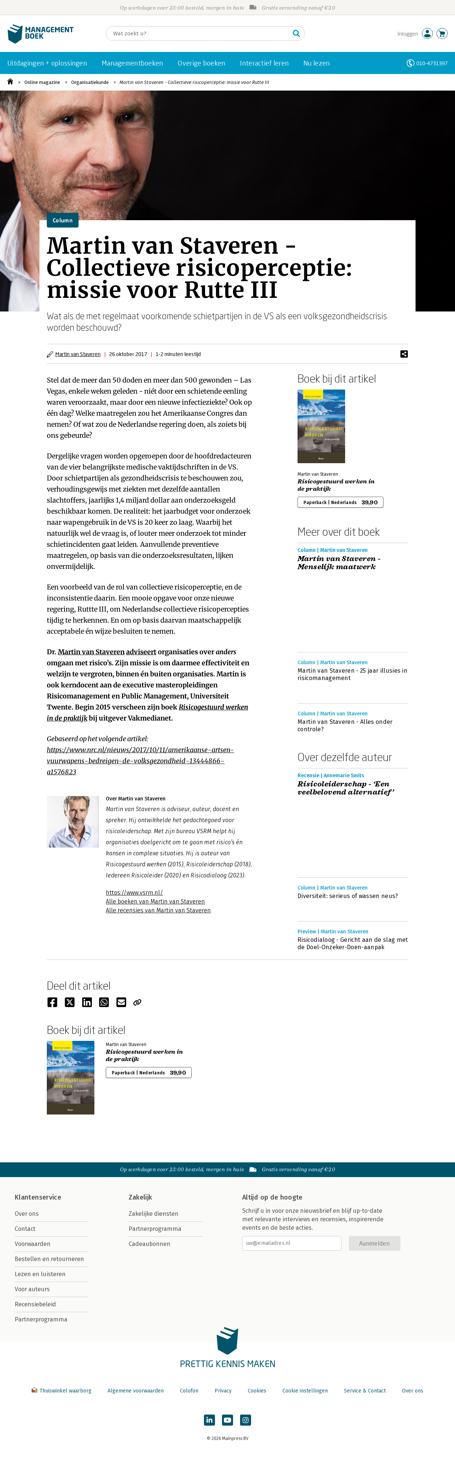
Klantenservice (38, 1197)
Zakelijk (140, 1197)
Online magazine (42, 82)
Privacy (223, 1391)
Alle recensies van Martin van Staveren (158, 910)
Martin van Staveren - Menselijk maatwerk (339, 563)
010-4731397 (432, 63)
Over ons (27, 1213)
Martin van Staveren (78, 354)
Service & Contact (365, 1391)
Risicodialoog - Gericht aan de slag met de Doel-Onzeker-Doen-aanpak (353, 943)
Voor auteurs (32, 1289)
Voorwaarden (33, 1243)
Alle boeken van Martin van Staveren (155, 901)
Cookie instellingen (305, 1391)
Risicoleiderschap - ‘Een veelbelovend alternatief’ (346, 788)
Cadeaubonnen (149, 1243)
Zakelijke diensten (153, 1213)
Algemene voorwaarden (136, 1391)
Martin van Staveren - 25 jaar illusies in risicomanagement (352, 674)
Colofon (189, 1391)
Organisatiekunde (90, 82)
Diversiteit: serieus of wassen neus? (348, 895)
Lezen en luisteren (40, 1274)
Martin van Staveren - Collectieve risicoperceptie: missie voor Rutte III (194, 82)
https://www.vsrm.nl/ (134, 892)
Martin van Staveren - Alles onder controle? (345, 725)
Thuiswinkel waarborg (62, 1391)
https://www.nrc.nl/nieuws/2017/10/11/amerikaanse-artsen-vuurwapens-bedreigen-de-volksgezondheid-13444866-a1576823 (140, 761)
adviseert (141, 652)
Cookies (257, 1391)
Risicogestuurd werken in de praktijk (336, 485)
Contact (25, 1228)
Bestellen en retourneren (49, 1259)
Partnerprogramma (41, 1319)
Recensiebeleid (35, 1304)
